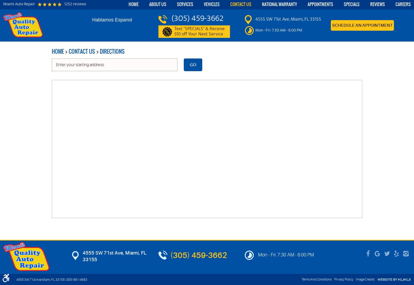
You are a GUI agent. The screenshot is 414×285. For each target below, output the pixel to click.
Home (134, 4)
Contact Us (240, 4)
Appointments (320, 4)
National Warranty (279, 4)
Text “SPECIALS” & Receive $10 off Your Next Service (199, 32)
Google (378, 254)
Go (193, 64)
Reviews (377, 4)
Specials (352, 4)
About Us (157, 4)
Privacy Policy (343, 279)
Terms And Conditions (317, 279)
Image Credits (365, 279)
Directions (112, 51)
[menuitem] (134, 5)
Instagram (406, 254)
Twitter (387, 254)
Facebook (368, 254)
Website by (394, 280)
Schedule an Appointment (362, 25)
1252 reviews (75, 4)
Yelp (397, 254)
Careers (403, 4)
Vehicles (212, 4)
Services (185, 4)
